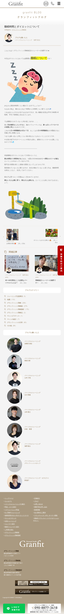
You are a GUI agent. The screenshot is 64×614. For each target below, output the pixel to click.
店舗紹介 (37, 498)
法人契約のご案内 (40, 512)
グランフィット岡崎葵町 (18, 309)
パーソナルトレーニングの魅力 (15, 504)
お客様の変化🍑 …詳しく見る (15, 243)
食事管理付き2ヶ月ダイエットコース (17, 515)
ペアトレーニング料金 (12, 510)
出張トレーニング (10, 521)
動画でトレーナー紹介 (12, 527)
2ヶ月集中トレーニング (12, 512)
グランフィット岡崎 (17, 303)
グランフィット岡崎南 (19, 30)
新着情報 (37, 510)
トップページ (9, 498)
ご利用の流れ (9, 529)
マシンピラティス (15, 316)
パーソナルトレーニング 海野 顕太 (27, 40)
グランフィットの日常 (17, 322)
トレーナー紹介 (10, 524)
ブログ (36, 501)
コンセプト (8, 501)
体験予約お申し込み (40, 507)
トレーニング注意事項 (17, 296)
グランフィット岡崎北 (17, 313)
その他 (12, 326)
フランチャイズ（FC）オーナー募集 (45, 515)
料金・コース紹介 (10, 507)
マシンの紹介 (13, 319)
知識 (11, 299)
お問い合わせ (38, 504)
